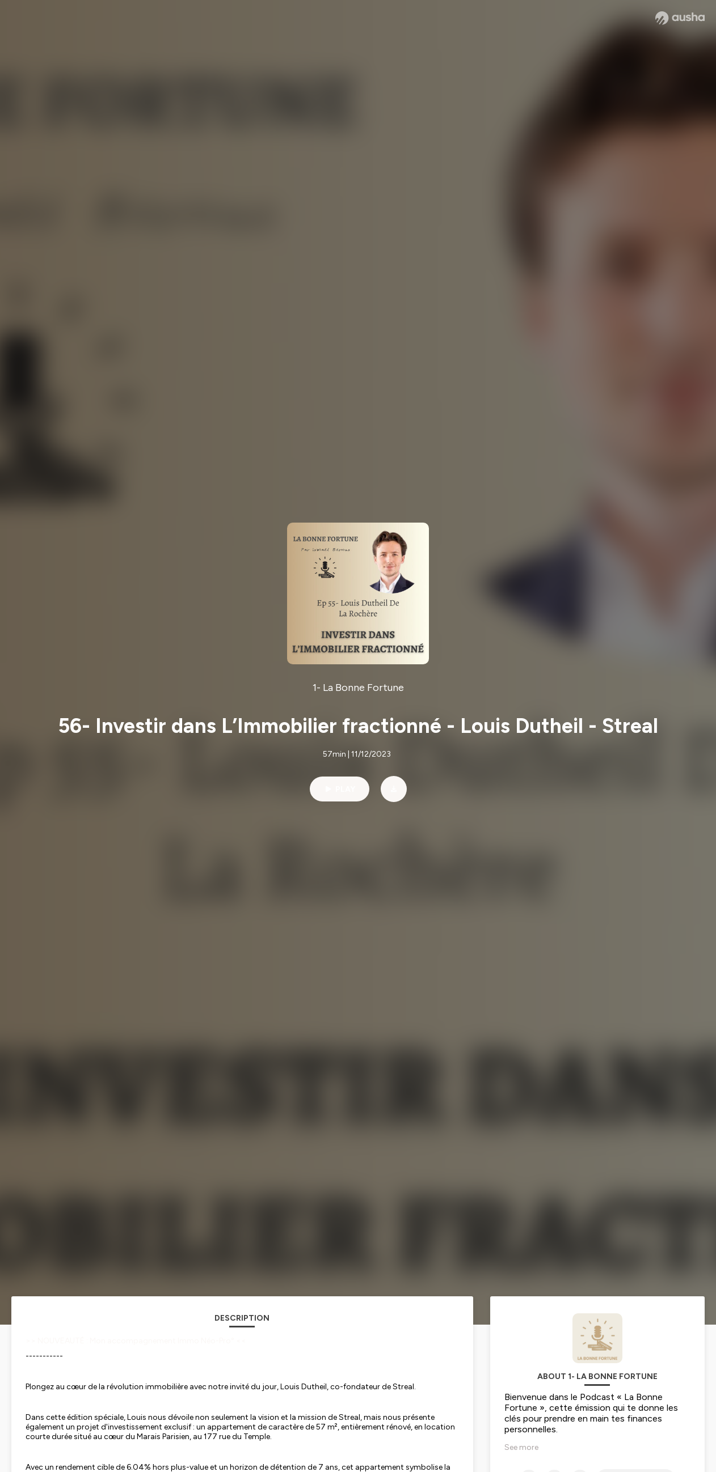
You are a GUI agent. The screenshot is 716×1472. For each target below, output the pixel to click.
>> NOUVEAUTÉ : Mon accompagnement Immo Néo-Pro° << (136, 1341)
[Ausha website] (680, 18)
